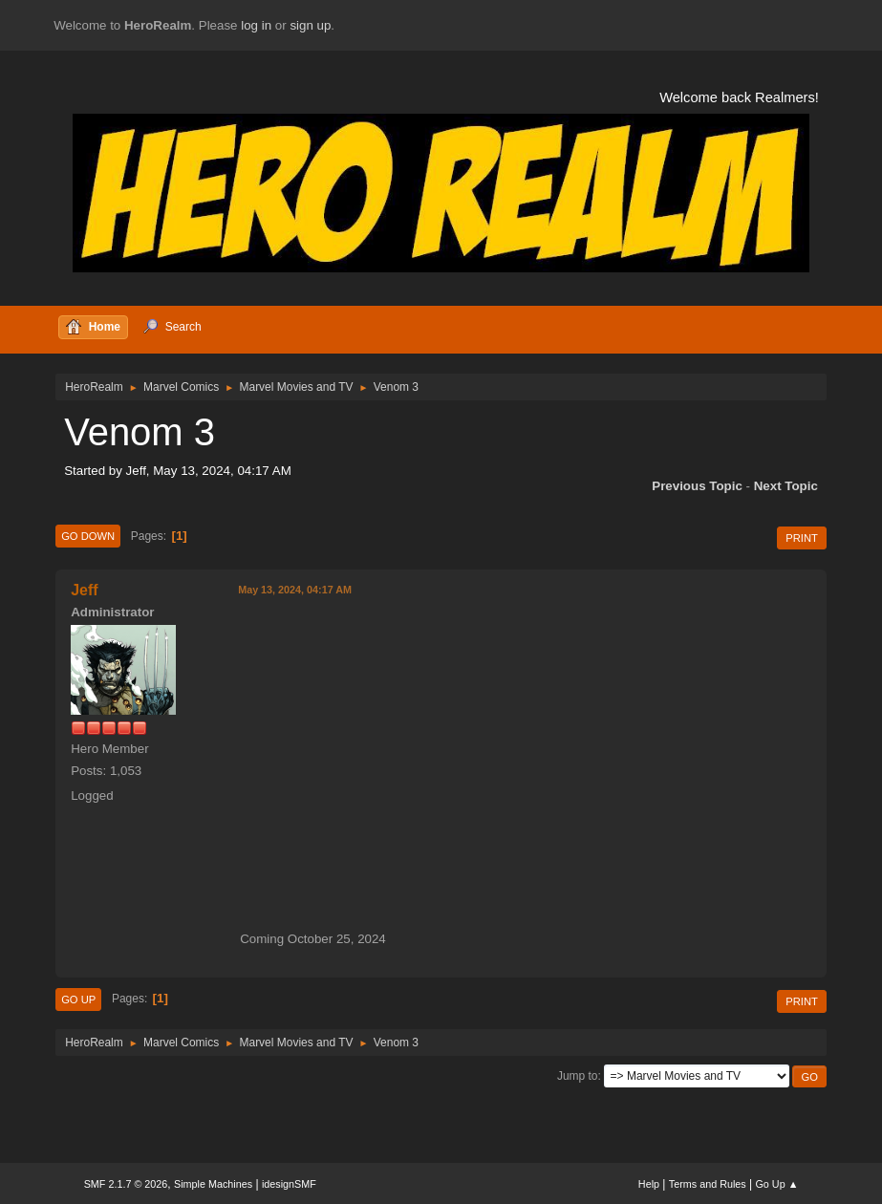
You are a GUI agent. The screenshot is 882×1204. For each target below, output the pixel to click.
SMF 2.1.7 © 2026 (126, 1184)
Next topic (786, 486)
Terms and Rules (707, 1184)
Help (648, 1184)
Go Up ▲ (776, 1184)
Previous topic (697, 486)
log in (256, 25)
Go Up (78, 999)
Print (801, 538)
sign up (310, 25)
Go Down (88, 536)
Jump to (577, 1076)
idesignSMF (289, 1184)
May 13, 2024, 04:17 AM (295, 589)
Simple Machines (213, 1184)
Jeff (84, 590)
